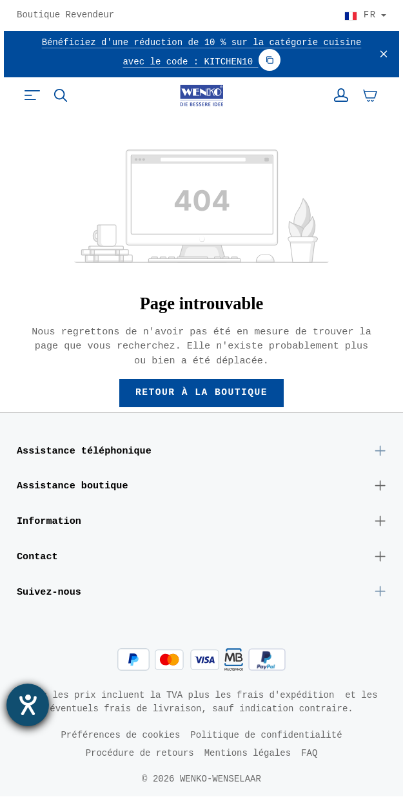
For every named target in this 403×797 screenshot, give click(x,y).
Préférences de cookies (120, 735)
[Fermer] (384, 54)
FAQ (309, 753)
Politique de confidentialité (266, 735)
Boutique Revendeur (65, 15)
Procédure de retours (140, 753)
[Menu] (32, 95)
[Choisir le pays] (365, 15)
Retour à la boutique (201, 393)
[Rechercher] (61, 95)
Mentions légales (247, 753)
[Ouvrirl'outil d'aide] (27, 705)
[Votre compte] (341, 95)
